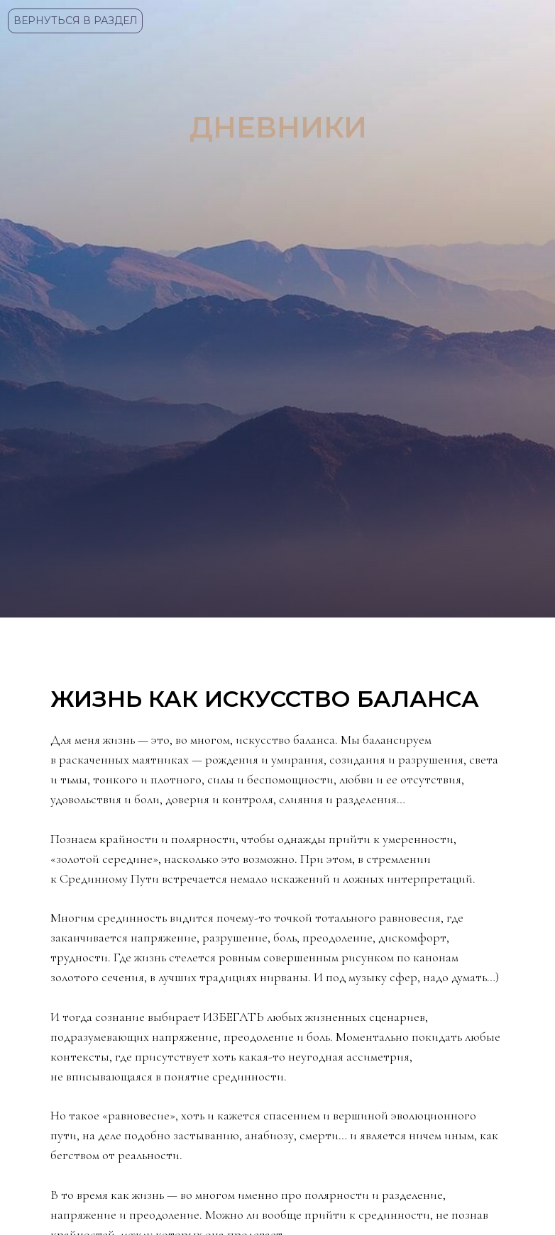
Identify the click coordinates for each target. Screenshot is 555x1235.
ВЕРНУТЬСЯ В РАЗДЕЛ (75, 20)
